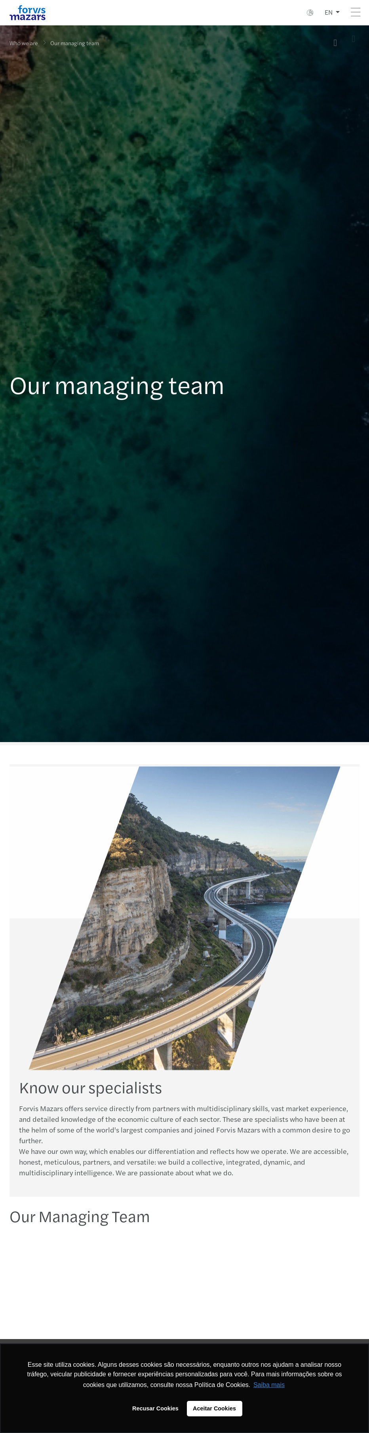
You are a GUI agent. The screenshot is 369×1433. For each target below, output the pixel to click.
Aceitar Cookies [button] (214, 1408)
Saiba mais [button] (269, 1384)
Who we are (24, 43)
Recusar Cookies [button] (155, 1408)
